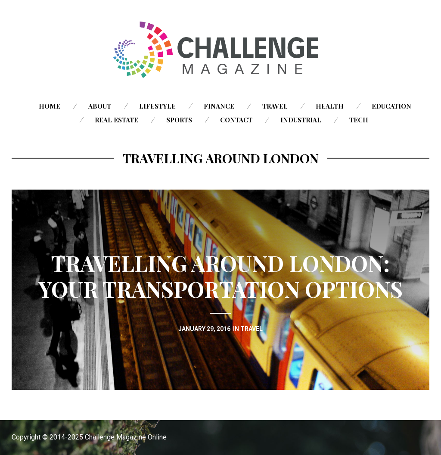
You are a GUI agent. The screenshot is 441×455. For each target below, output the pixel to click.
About (99, 106)
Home (49, 106)
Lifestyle (157, 106)
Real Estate (116, 119)
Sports (179, 119)
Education (391, 106)
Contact (236, 119)
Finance (219, 106)
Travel (275, 106)
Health (330, 106)
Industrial (300, 119)
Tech (358, 119)
